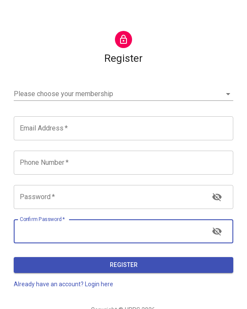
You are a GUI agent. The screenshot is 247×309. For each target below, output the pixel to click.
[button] (123, 94)
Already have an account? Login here (63, 284)
